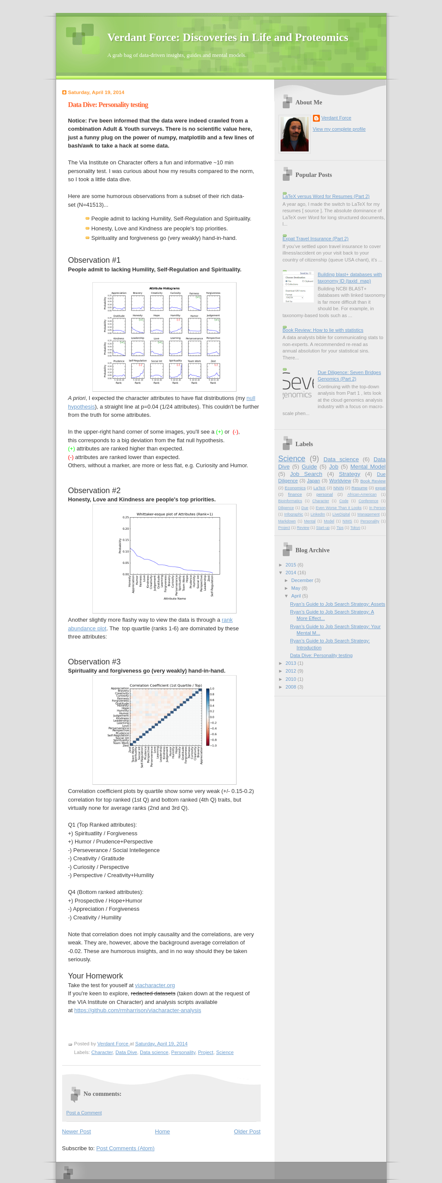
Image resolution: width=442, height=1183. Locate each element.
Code (343, 501)
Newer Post (76, 1131)
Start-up (322, 527)
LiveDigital (341, 514)
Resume (359, 487)
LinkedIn (317, 514)
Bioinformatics (290, 501)
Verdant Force (336, 117)
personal (324, 494)
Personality (183, 1052)
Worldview (340, 480)
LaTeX (319, 487)
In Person (377, 508)
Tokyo (355, 527)
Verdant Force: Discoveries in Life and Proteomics (227, 37)
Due (304, 508)
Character (102, 1052)
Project (206, 1052)
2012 (292, 670)
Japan (313, 480)
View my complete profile (339, 129)
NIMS (347, 521)
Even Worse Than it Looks (339, 508)
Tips (339, 527)
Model (329, 521)
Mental (310, 521)
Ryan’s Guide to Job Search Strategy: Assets (337, 604)
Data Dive (126, 1052)
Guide (309, 466)
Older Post (247, 1131)
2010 (292, 679)
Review (303, 527)
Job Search (306, 474)
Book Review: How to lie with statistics (323, 330)
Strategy (349, 474)
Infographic (293, 514)
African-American (362, 494)
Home (162, 1131)
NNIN (338, 487)
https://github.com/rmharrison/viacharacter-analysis (137, 1010)
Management (368, 514)
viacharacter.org (155, 985)
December (303, 580)
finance (295, 494)
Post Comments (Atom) (125, 1148)
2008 (292, 686)
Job (333, 466)
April (296, 595)
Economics (295, 487)
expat (380, 487)
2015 (292, 564)
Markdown (287, 521)
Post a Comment (84, 1112)
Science (225, 1052)
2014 (292, 572)
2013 (292, 663)
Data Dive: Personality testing (321, 655)
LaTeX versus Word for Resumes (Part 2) (326, 196)
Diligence (286, 508)
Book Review (373, 480)
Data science (154, 1052)
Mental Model (368, 466)
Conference (369, 501)
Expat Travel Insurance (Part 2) (316, 238)
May (296, 588)
